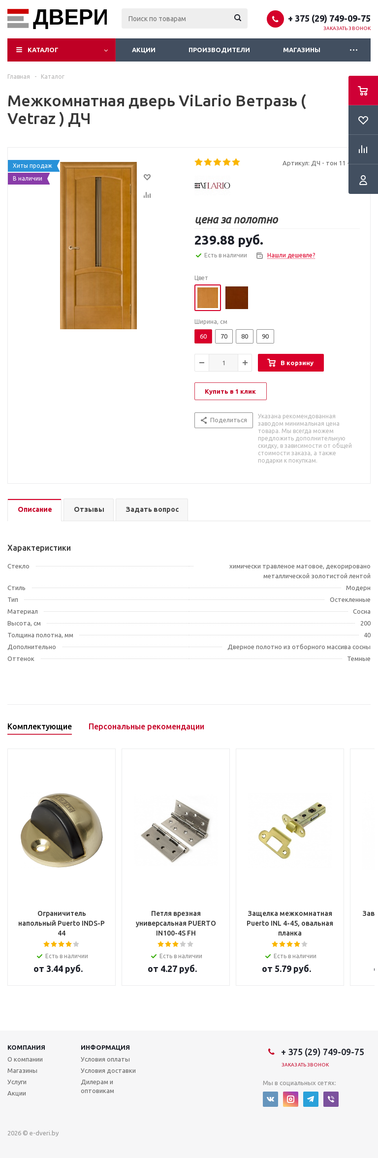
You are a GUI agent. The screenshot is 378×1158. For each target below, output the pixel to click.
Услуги (17, 1081)
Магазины (301, 49)
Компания (26, 1047)
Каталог (43, 49)
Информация (105, 1047)
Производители (219, 49)
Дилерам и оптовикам (97, 1086)
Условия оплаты (105, 1059)
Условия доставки (108, 1070)
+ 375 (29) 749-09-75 (329, 18)
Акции (144, 49)
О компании (25, 1059)
